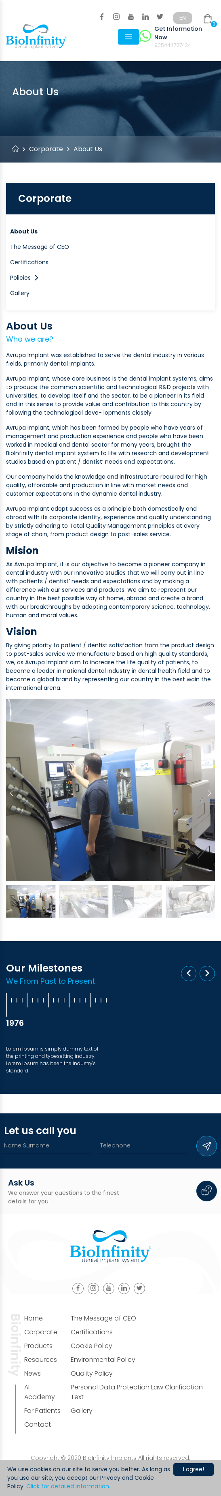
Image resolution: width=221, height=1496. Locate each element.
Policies (24, 278)
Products (38, 1345)
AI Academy (39, 1392)
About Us (24, 231)
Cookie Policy (91, 1345)
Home (33, 1318)
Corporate (46, 149)
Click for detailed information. (68, 1486)
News (32, 1373)
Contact (37, 1424)
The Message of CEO (39, 247)
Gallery (19, 293)
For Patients (42, 1410)
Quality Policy (92, 1373)
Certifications (29, 262)
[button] (209, 793)
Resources (40, 1359)
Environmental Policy (103, 1359)
